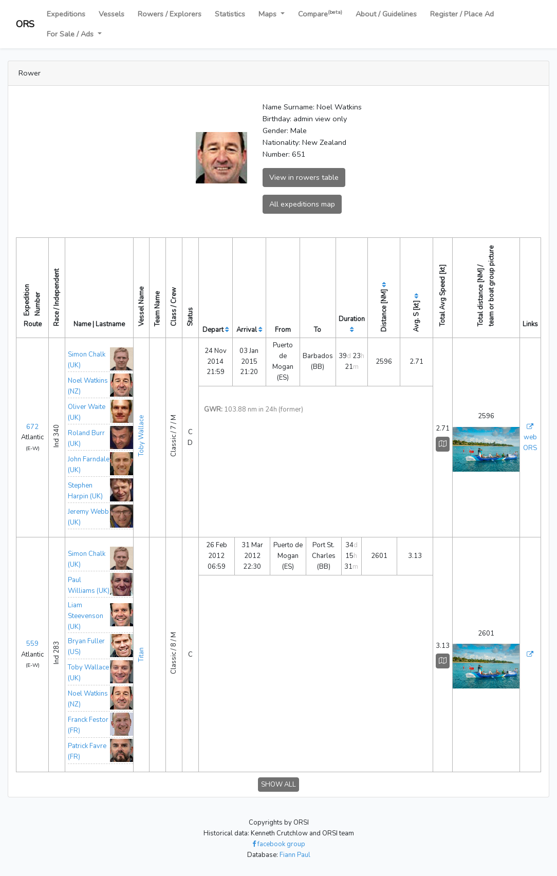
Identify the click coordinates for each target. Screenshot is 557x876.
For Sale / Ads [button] (71, 34)
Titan (141, 654)
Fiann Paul (295, 855)
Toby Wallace (141, 435)
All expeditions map (302, 204)
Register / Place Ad (462, 14)
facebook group (278, 844)
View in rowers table (304, 177)
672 (32, 427)
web (530, 437)
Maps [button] (268, 14)
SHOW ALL (278, 784)
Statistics (230, 14)
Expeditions (66, 14)
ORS (25, 24)
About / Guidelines (386, 14)
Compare (320, 13)
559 (32, 643)
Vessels (111, 14)
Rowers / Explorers (169, 14)
